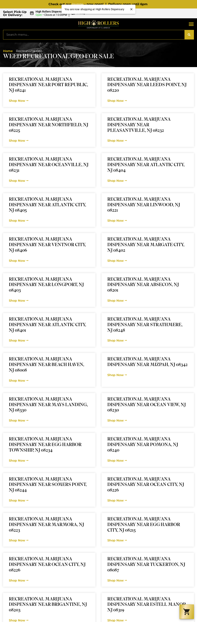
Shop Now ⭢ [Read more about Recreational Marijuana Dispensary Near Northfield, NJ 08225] (18, 140)
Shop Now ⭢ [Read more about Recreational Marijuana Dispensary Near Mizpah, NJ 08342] (117, 375)
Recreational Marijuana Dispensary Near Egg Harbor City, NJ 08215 (143, 525)
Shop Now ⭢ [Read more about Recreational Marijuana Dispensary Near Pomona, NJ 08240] (117, 460)
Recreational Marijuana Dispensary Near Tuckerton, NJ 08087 (146, 565)
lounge (77, 4)
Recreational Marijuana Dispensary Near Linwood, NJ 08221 (143, 205)
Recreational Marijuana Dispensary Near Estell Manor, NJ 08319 (147, 605)
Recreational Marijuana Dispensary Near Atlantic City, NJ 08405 (47, 205)
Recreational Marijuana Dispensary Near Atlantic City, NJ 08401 (47, 325)
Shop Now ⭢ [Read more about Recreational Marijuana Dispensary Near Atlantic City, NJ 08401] (18, 340)
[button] (58, 13)
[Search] (189, 34)
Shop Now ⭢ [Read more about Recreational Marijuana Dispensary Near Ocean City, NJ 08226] (117, 500)
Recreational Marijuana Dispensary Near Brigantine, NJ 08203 (48, 605)
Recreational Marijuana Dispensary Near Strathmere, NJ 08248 (145, 325)
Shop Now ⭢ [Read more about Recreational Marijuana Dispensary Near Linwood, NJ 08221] (117, 220)
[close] (131, 9)
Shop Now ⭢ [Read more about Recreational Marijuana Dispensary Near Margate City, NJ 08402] (117, 261)
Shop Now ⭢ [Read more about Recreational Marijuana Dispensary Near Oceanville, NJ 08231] (18, 181)
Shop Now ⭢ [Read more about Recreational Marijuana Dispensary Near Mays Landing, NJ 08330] (18, 420)
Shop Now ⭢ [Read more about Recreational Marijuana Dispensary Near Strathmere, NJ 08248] (117, 340)
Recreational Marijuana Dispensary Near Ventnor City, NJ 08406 (47, 245)
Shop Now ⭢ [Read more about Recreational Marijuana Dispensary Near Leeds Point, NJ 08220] (117, 101)
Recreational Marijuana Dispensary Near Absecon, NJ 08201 (143, 285)
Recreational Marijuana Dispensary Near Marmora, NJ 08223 (46, 525)
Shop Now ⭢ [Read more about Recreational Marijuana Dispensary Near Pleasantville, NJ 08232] (117, 140)
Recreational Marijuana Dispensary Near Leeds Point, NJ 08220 (147, 85)
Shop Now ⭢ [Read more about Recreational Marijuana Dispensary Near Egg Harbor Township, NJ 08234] (18, 460)
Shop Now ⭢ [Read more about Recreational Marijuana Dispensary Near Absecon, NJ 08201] (117, 300)
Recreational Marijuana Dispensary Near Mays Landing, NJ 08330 (48, 405)
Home (8, 51)
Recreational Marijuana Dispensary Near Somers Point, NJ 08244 (48, 485)
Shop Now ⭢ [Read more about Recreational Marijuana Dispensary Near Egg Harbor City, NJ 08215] (117, 540)
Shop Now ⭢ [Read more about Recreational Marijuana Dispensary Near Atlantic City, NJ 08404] (117, 181)
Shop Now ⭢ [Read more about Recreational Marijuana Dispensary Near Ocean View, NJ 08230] (117, 420)
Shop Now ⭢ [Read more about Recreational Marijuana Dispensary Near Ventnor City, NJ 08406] (18, 261)
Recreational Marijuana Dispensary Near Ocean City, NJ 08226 (145, 485)
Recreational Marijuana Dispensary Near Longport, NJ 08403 (46, 285)
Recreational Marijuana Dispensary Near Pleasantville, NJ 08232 (139, 125)
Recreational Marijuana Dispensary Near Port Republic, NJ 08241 (48, 85)
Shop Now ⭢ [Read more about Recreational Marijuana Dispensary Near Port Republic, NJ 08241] (18, 101)
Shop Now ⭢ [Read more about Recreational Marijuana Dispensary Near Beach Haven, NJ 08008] (18, 380)
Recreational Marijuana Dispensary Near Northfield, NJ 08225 (48, 125)
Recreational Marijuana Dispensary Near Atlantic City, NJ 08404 (146, 165)
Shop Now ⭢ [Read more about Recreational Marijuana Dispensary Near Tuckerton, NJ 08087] (117, 580)
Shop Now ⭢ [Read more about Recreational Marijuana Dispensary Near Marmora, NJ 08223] (18, 540)
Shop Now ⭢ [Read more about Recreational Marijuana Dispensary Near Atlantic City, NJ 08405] (18, 220)
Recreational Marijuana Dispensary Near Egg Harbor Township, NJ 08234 (45, 445)
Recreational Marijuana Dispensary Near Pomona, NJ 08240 (142, 445)
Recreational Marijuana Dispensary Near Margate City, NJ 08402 (145, 245)
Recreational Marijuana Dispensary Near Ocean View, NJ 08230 (146, 405)
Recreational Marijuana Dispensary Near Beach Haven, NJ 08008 (46, 365)
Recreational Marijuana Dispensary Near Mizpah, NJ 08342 (147, 362)
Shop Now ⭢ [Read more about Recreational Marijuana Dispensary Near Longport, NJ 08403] (18, 300)
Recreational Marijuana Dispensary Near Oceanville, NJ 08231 (48, 165)
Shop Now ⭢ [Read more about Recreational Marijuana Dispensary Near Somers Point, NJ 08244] (18, 500)
